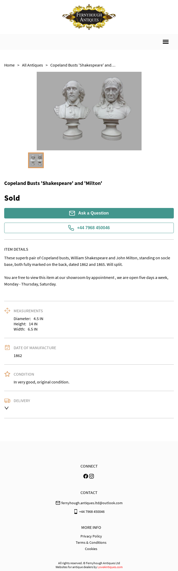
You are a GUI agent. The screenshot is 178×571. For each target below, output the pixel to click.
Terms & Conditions (91, 542)
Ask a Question (89, 213)
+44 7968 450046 (89, 228)
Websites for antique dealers (74, 567)
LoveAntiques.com (110, 567)
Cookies (91, 548)
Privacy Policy (91, 536)
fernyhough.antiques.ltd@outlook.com (92, 503)
